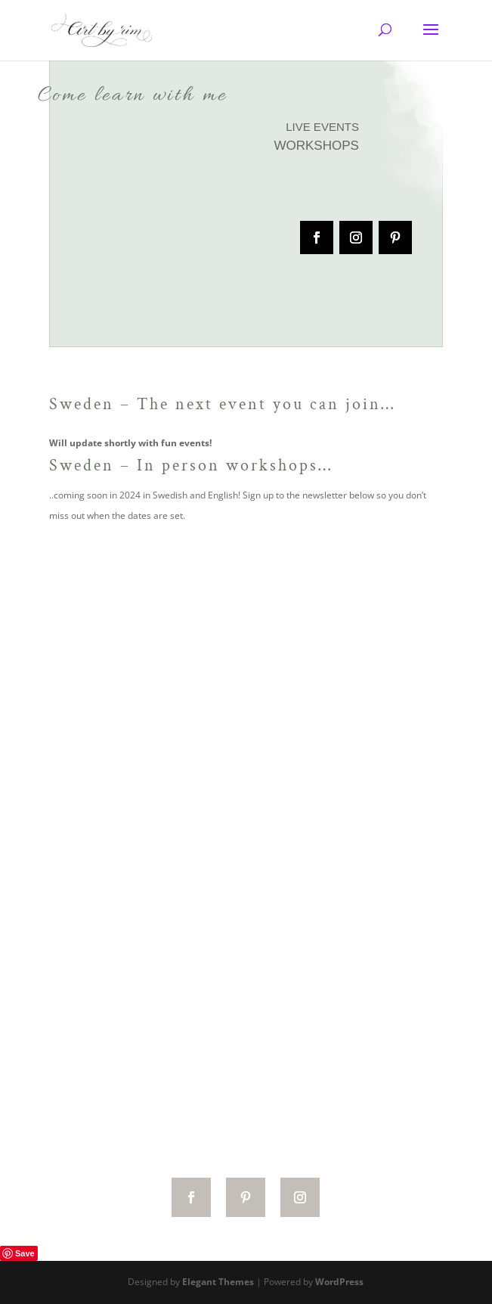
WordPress (339, 1281)
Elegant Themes (218, 1281)
